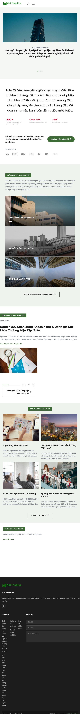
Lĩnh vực (3, 656)
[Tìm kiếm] (28, 4)
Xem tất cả (8, 539)
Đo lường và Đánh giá (4, 631)
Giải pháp (4, 622)
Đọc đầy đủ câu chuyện (11, 344)
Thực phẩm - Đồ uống (4, 691)
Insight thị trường (13, 623)
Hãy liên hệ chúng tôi (61, 139)
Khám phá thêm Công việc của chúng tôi (19, 392)
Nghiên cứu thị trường (4, 641)
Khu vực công (4, 662)
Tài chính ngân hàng (4, 701)
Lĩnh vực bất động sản (4, 673)
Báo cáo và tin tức (4, 648)
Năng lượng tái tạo (4, 682)
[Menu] (33, 4)
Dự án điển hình (20, 625)
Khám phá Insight (40, 515)
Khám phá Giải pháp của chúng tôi (40, 294)
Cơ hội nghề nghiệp (13, 632)
